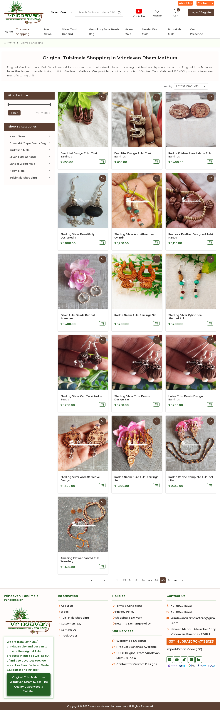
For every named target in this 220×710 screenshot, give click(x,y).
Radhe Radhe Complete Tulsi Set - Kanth (190, 478)
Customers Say (71, 623)
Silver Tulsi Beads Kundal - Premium (79, 316)
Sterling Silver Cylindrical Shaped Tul (185, 316)
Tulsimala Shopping (22, 32)
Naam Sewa (48, 32)
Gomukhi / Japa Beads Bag (104, 32)
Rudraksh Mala (174, 32)
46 (169, 580)
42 (143, 580)
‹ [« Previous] (91, 580)
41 (136, 580)
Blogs (65, 611)
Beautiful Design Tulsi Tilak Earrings (79, 155)
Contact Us (205, 3)
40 (130, 580)
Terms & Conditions (128, 605)
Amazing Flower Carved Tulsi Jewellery (80, 559)
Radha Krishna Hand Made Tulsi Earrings (190, 155)
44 (156, 580)
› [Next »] (182, 580)
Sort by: (168, 86)
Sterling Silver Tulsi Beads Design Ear (132, 398)
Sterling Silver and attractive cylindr (134, 236)
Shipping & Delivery (128, 617)
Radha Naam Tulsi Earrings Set (135, 315)
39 (124, 580)
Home (9, 31)
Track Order (69, 635)
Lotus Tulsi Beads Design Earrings (185, 398)
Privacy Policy (124, 611)
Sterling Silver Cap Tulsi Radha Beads (81, 398)
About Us (185, 3)
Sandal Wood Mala (151, 32)
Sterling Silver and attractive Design (80, 478)
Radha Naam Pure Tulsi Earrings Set (136, 478)
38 (117, 580)
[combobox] (62, 12)
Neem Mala (129, 32)
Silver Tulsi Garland (69, 32)
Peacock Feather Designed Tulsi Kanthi (190, 236)
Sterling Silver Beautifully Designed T (78, 236)
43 (150, 580)
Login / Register (201, 12)
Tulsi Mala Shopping (75, 617)
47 (175, 580)
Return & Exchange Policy (133, 623)
